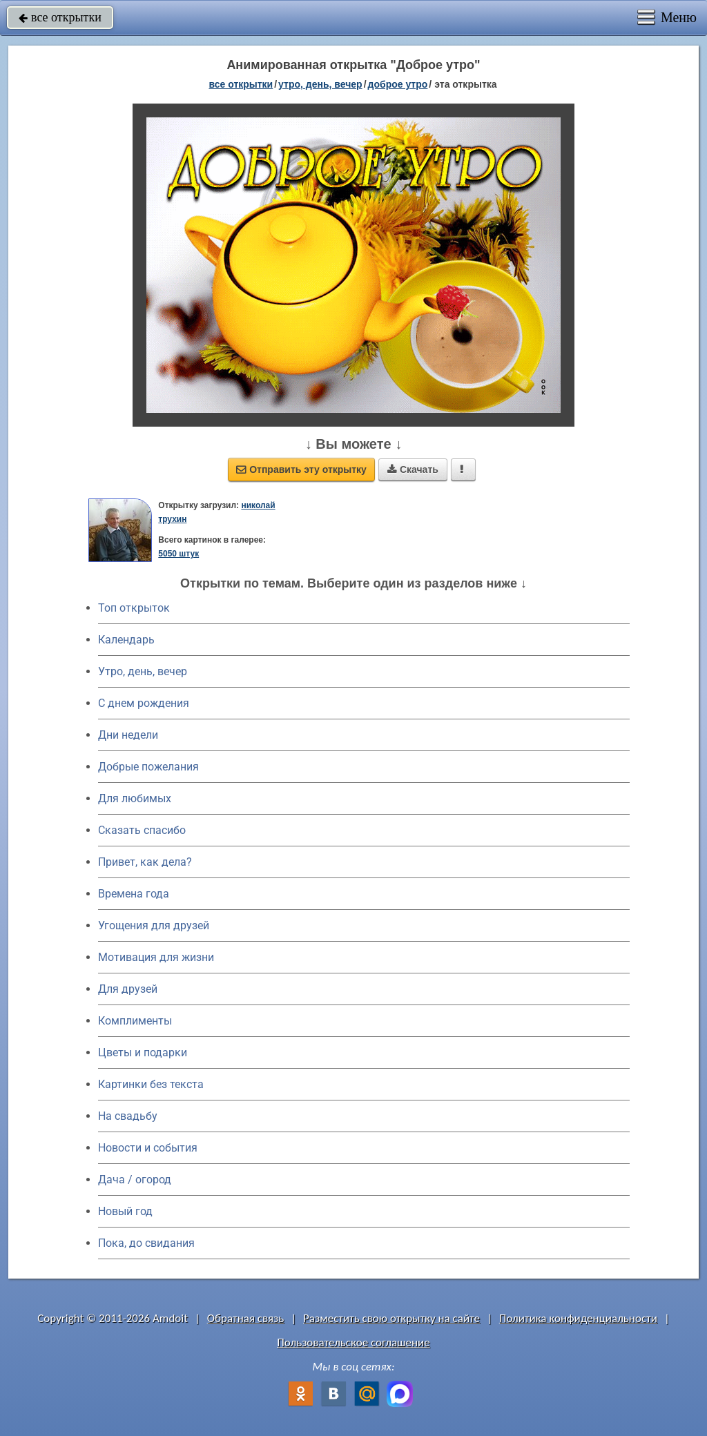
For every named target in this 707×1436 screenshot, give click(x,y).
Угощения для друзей (153, 925)
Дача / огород (134, 1179)
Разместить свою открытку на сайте (391, 1318)
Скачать (412, 469)
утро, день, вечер (320, 84)
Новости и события (147, 1147)
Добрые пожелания (148, 766)
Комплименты (135, 1020)
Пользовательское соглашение (353, 1342)
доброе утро (398, 84)
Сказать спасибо (142, 830)
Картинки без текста (151, 1084)
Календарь (126, 639)
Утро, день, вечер (142, 671)
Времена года (133, 893)
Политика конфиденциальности (578, 1318)
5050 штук (178, 554)
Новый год (125, 1211)
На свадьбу (127, 1116)
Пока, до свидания (146, 1243)
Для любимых (134, 798)
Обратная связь (245, 1318)
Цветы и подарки (142, 1052)
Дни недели (128, 734)
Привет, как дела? (145, 862)
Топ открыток (134, 607)
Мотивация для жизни (156, 957)
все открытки (60, 17)
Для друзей (127, 989)
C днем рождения (143, 703)
